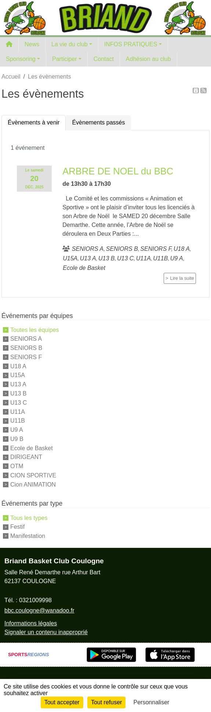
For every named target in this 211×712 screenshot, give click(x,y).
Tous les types (28, 517)
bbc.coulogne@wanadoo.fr (39, 610)
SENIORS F (26, 357)
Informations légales (30, 623)
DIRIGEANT (26, 457)
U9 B (16, 439)
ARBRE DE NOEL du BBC (117, 171)
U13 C (18, 403)
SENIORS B (26, 348)
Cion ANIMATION (33, 484)
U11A (17, 411)
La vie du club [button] (69, 44)
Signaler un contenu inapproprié (46, 632)
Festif (17, 527)
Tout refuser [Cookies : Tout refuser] (106, 702)
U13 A (18, 384)
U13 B (18, 393)
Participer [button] (64, 59)
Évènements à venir (33, 122)
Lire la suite (182, 278)
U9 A (16, 430)
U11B (17, 421)
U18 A (18, 366)
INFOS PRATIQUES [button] (130, 44)
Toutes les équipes (34, 329)
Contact (104, 59)
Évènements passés (98, 122)
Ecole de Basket (31, 448)
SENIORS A (26, 339)
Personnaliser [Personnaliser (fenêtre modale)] (152, 702)
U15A (17, 375)
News (32, 44)
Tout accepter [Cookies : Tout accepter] (62, 702)
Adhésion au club (148, 59)
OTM (16, 466)
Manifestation (27, 536)
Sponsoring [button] (21, 59)
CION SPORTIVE (33, 475)
